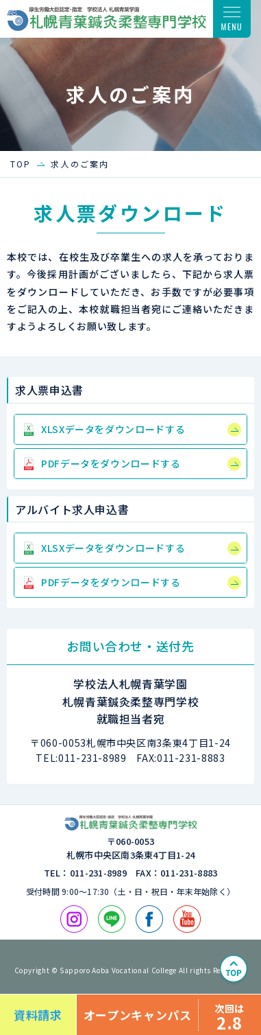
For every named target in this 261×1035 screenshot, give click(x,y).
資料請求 (38, 1014)
